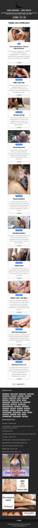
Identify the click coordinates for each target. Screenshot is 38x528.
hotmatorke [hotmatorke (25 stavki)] (20, 396)
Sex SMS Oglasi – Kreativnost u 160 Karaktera (14, 440)
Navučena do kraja (19, 115)
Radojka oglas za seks (8, 448)
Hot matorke (5, 431)
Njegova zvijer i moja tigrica (19, 298)
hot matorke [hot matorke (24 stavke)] (28, 396)
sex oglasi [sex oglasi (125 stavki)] (26, 410)
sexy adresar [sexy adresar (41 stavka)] (6, 414)
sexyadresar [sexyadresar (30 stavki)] (13, 414)
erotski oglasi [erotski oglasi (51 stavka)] (6, 396)
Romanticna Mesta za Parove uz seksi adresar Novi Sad (17, 434)
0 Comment (19, 62)
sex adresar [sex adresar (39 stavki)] (20, 408)
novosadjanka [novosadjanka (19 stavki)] (27, 402)
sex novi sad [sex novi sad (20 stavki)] (20, 410)
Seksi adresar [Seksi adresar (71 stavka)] (25, 406)
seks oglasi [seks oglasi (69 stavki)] (13, 408)
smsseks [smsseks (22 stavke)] (24, 414)
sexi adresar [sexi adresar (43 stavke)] (5, 410)
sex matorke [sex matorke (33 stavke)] (13, 410)
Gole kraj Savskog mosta (18, 332)
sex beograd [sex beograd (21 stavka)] (27, 408)
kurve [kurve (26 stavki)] (19, 398)
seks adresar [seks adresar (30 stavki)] (17, 406)
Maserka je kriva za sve (19, 364)
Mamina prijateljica (19, 199)
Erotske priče (19, 79)
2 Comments (19, 379)
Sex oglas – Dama (7, 423)
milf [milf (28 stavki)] (21, 402)
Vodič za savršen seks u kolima (10, 445)
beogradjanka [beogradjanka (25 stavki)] (6, 394)
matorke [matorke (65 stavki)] (24, 400)
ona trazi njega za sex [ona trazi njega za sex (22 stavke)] (8, 406)
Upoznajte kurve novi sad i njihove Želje (12, 443)
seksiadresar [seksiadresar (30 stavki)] (6, 408)
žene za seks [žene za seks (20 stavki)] (25, 416)
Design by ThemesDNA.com (20, 525)
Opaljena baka (19, 265)
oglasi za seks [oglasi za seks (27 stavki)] (6, 404)
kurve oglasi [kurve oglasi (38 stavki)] (5, 400)
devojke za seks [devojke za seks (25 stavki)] (14, 394)
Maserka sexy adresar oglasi (10, 451)
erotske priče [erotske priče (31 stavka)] (30, 394)
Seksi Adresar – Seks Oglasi (19, 10)
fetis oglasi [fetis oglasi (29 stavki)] (13, 396)
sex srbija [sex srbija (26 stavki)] (29, 412)
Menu (15, 17)
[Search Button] (21, 17)
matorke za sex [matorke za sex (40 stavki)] (15, 402)
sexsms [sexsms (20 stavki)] (24, 412)
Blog (19, 43)
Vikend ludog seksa (19, 147)
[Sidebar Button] (24, 17)
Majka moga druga (19, 82)
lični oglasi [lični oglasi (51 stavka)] (12, 400)
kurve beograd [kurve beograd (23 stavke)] (25, 398)
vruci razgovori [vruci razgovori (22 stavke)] (17, 416)
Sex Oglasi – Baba (7, 437)
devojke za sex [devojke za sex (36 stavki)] (22, 394)
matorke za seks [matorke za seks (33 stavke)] (6, 402)
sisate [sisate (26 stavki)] (19, 414)
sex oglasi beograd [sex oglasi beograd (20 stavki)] (7, 412)
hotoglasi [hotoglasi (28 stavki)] (5, 398)
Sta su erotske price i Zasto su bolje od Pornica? (19, 47)
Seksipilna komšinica (18, 233)
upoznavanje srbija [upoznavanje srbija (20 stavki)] (7, 416)
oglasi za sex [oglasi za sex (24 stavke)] (14, 404)
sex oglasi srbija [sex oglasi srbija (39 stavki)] (17, 412)
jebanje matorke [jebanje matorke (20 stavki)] (12, 398)
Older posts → (21, 384)
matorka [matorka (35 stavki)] (19, 400)
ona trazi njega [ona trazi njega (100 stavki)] (21, 404)
